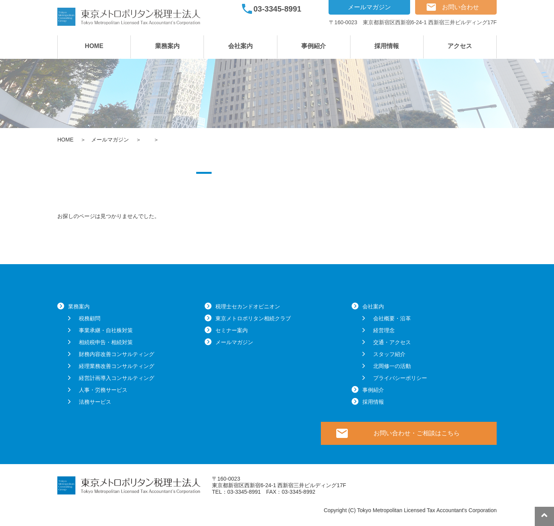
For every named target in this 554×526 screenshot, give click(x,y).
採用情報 (386, 46)
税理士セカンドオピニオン (247, 306)
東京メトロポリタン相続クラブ (253, 318)
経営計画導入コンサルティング (116, 378)
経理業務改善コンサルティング (116, 366)
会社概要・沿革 (392, 318)
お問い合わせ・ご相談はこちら (417, 433)
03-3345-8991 (278, 9)
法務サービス (95, 402)
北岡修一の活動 (392, 366)
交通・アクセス (392, 342)
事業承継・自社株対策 (106, 330)
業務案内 (167, 46)
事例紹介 (313, 46)
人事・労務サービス (103, 390)
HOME (94, 46)
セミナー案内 (231, 330)
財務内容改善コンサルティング (116, 354)
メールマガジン (369, 7)
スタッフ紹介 (389, 354)
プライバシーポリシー (400, 378)
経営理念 (384, 330)
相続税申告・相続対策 (106, 342)
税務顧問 (89, 318)
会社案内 (240, 46)
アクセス (459, 46)
